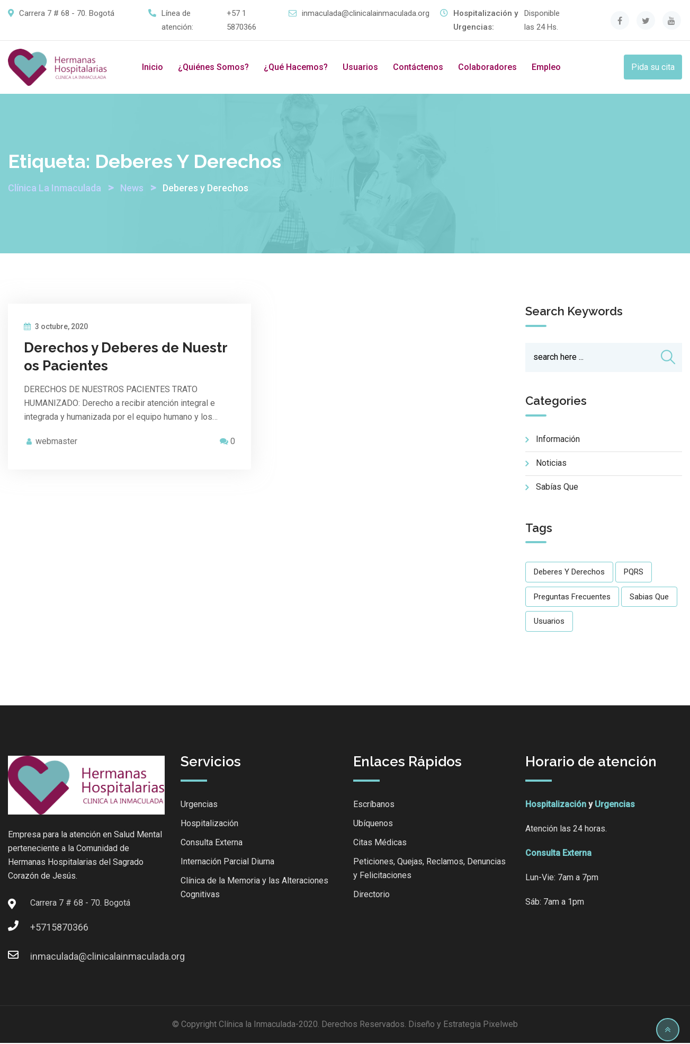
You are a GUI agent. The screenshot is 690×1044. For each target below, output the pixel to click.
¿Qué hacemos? (296, 67)
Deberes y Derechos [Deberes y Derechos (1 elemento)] (569, 573)
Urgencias (199, 805)
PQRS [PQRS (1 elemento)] (633, 573)
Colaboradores (487, 67)
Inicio (152, 67)
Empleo (546, 67)
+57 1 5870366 (241, 20)
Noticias (551, 464)
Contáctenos (418, 67)
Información (558, 440)
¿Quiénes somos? (213, 67)
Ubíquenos (373, 824)
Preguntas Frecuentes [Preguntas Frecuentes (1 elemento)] (572, 598)
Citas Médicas (380, 843)
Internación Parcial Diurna (227, 862)
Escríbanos (374, 805)
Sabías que (557, 488)
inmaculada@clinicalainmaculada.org (365, 13)
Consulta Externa (212, 843)
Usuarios (360, 67)
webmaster (56, 441)
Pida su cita (653, 67)
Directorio (371, 895)
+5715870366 (40, 928)
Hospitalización (209, 824)
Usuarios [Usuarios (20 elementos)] (549, 622)
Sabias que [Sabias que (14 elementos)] (649, 598)
